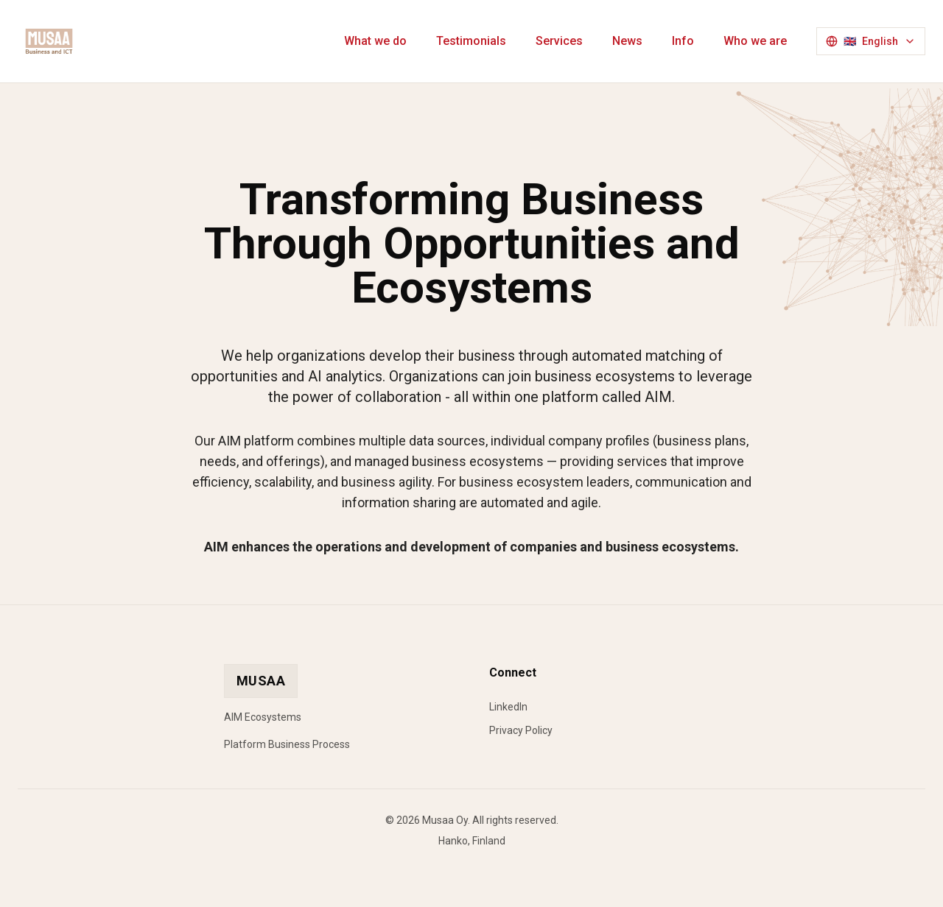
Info (683, 41)
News (627, 41)
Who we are (755, 41)
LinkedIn (508, 707)
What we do (375, 41)
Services (559, 41)
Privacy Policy (521, 730)
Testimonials (471, 41)
